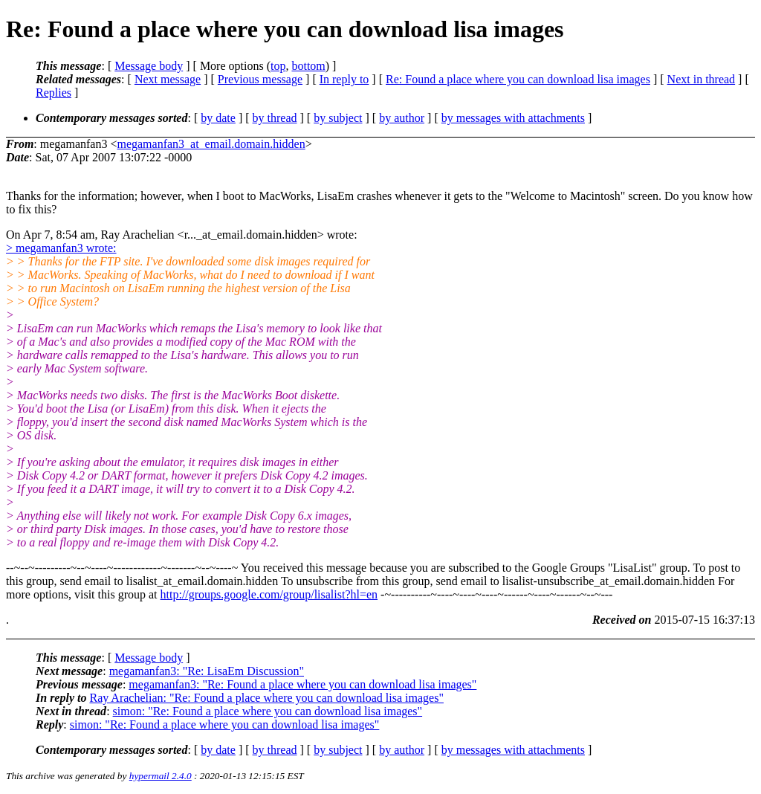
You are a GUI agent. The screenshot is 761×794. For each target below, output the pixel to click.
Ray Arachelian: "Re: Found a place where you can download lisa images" (266, 697)
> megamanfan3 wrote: (61, 248)
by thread (275, 118)
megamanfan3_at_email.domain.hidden (211, 144)
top (278, 65)
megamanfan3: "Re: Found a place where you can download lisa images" (302, 684)
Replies (53, 92)
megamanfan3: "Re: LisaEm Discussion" (206, 671)
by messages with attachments (513, 118)
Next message (168, 79)
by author (401, 118)
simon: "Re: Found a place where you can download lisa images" (268, 711)
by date (218, 118)
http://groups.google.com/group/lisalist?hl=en (269, 594)
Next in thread (701, 79)
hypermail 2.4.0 (160, 775)
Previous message (260, 79)
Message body (148, 65)
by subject (338, 118)
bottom (308, 65)
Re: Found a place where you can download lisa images (518, 79)
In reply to (344, 79)
